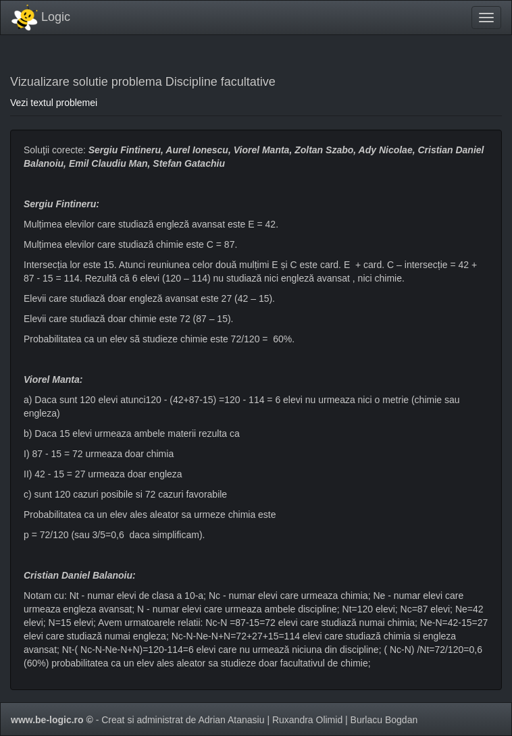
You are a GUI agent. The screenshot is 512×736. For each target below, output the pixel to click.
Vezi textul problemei (53, 102)
